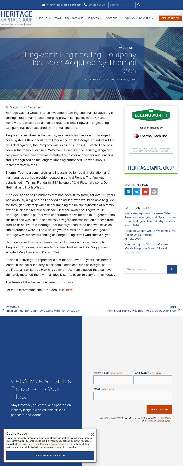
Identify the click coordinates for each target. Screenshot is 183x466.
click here (66, 290)
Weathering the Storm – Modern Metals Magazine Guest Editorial (146, 246)
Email (103, 389)
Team (57, 18)
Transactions (74, 18)
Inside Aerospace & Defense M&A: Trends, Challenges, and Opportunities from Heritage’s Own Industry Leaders (151, 217)
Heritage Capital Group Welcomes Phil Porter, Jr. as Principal (150, 233)
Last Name (147, 373)
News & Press (125, 48)
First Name (107, 373)
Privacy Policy (164, 418)
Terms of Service (155, 420)
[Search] (138, 5)
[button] (128, 191)
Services (94, 18)
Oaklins (130, 18)
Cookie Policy (57, 444)
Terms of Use (25, 444)
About (44, 18)
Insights (146, 18)
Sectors (113, 18)
